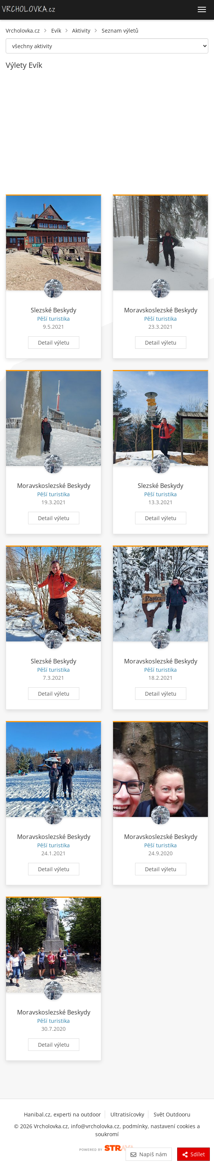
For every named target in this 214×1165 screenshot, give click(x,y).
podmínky (135, 1126)
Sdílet (193, 1154)
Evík (56, 30)
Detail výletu (53, 342)
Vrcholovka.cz (23, 30)
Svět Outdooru (172, 1114)
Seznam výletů (120, 30)
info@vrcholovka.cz (95, 1126)
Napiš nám (149, 1154)
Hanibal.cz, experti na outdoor (62, 1114)
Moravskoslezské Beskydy (160, 310)
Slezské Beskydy (53, 310)
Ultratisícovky (127, 1114)
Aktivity (81, 30)
